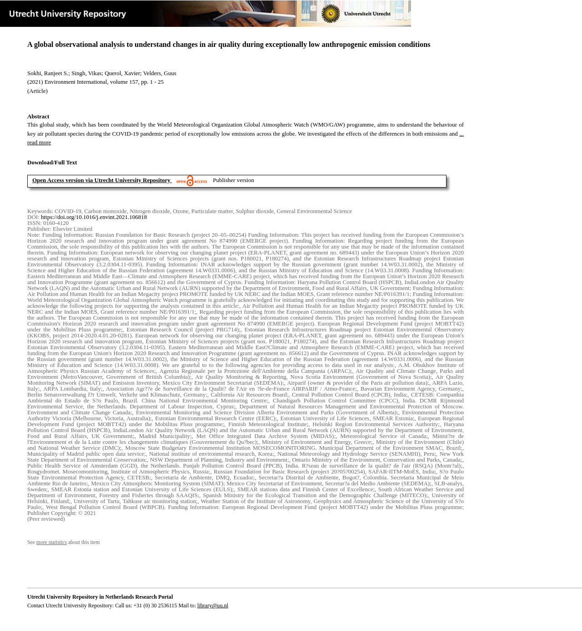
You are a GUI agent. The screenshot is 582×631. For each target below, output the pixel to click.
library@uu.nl (212, 605)
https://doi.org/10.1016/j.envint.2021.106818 (94, 217)
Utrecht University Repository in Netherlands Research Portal (100, 597)
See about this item (63, 542)
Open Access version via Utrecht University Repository (101, 180)
